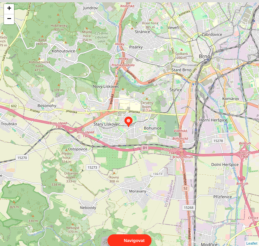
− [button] (9, 19)
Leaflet (251, 237)
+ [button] (9, 9)
